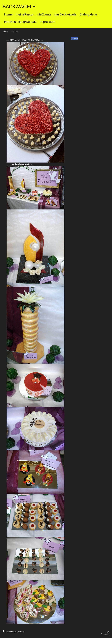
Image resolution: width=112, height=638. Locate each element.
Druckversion (10, 631)
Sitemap (21, 631)
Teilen (74, 38)
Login (107, 631)
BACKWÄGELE (19, 6)
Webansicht (104, 634)
